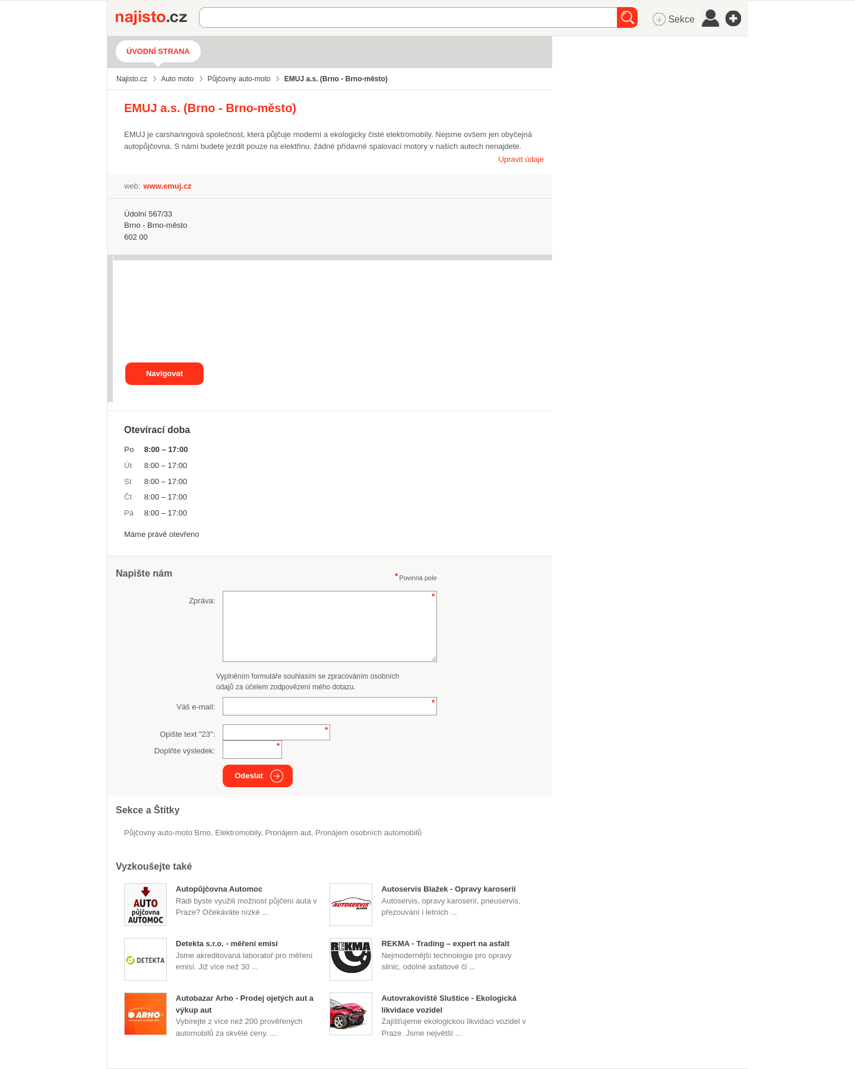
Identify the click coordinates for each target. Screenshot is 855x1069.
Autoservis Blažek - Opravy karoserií (448, 889)
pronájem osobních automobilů (368, 832)
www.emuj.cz (167, 186)
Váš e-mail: (195, 706)
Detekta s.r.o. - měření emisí (227, 943)
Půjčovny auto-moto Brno (167, 832)
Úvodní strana (158, 51)
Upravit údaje (521, 159)
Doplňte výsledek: (185, 750)
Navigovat (164, 373)
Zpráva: (202, 600)
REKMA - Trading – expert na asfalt (445, 943)
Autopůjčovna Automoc (219, 889)
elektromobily (238, 832)
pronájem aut (288, 832)
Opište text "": (187, 734)
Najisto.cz (157, 18)
